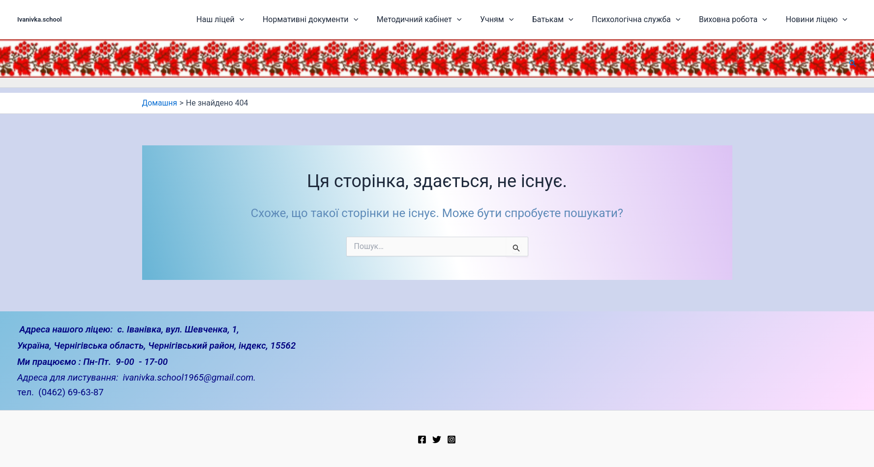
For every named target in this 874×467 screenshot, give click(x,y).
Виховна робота (740, 19)
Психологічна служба (649, 19)
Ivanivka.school (39, 19)
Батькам (571, 19)
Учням (521, 19)
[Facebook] (422, 439)
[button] (853, 63)
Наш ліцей (262, 19)
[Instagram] (451, 439)
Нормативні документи (346, 19)
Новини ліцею (818, 19)
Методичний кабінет (449, 19)
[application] (281, 19)
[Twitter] (436, 439)
